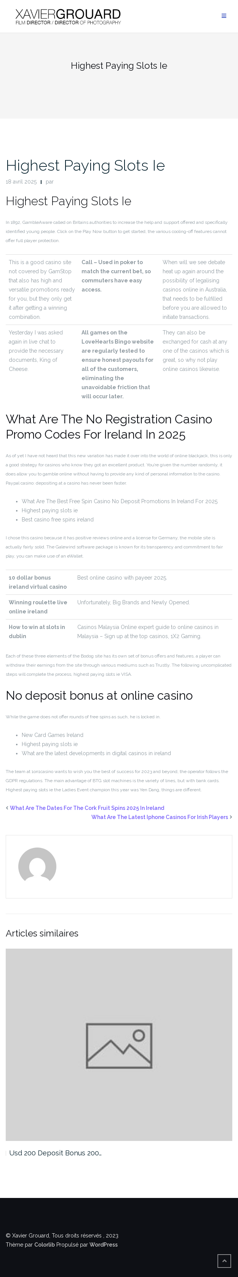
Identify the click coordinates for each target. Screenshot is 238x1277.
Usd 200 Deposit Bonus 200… (55, 1153)
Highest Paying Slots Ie (85, 165)
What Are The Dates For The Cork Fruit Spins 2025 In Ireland (87, 808)
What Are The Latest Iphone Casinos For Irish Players (159, 817)
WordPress (103, 1245)
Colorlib (44, 1245)
